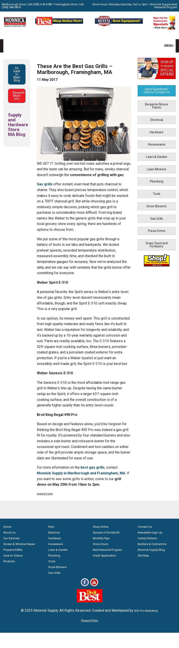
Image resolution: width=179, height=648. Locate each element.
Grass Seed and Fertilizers (157, 244)
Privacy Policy (89, 620)
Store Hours (100, 544)
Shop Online (100, 526)
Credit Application (104, 555)
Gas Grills (156, 218)
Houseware (55, 544)
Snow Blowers (157, 206)
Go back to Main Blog (16, 74)
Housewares (156, 144)
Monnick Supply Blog (151, 549)
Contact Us (145, 526)
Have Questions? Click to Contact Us (157, 90)
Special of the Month (106, 532)
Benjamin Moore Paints (156, 106)
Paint (51, 526)
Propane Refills (12, 549)
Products (9, 561)
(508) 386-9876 (11, 7)
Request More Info (18, 96)
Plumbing (156, 181)
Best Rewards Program (107, 549)
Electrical (156, 120)
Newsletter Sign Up (150, 532)
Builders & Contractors (152, 544)
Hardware (156, 132)
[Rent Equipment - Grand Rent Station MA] (119, 26)
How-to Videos (13, 555)
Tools (156, 194)
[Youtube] (94, 586)
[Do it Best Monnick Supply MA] (89, 601)
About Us (9, 532)
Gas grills (45, 184)
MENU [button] (166, 45)
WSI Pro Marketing (146, 610)
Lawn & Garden (156, 157)
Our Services (11, 538)
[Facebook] (85, 586)
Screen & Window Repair (19, 544)
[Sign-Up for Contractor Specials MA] (164, 29)
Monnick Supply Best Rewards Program (163, 6)
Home (7, 526)
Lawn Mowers (156, 169)
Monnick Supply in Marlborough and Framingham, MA (81, 473)
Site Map (143, 555)
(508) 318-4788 (42, 4)
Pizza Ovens (156, 231)
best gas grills (93, 467)
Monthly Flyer (101, 538)
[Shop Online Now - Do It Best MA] (59, 26)
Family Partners (147, 538)
